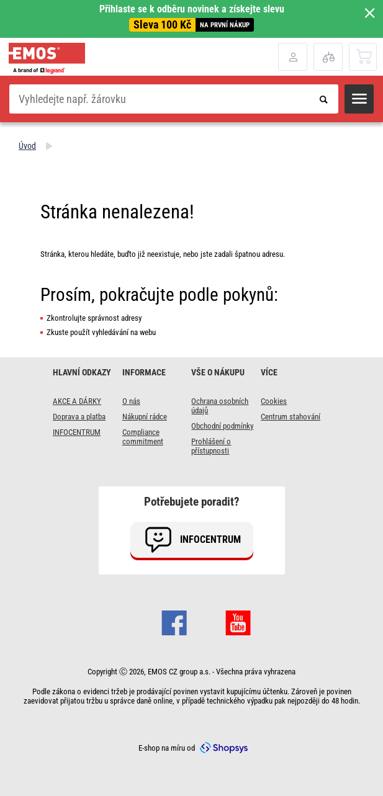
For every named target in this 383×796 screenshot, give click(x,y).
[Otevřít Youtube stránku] (238, 626)
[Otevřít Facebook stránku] (174, 626)
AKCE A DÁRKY (77, 401)
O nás (131, 401)
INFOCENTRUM (77, 432)
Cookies (274, 401)
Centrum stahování (290, 416)
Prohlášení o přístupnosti (211, 446)
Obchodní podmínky (222, 426)
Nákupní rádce (144, 416)
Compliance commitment (142, 436)
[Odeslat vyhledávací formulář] (323, 99)
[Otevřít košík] (363, 56)
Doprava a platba (79, 416)
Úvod (27, 146)
